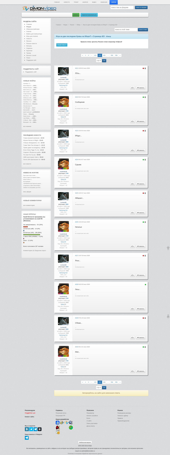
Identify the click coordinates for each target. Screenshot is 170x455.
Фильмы (29, 46)
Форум (113, 2)
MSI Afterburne (27, 104)
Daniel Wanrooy (27, 99)
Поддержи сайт (31, 60)
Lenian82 (63, 77)
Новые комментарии (32, 200)
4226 (76, 222)
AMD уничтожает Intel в (31, 157)
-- (91, 55)
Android (85, 2)
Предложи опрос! (40, 250)
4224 (76, 159)
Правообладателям (123, 421)
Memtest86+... (27, 110)
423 (100, 55)
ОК (104, 60)
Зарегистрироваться (89, 15)
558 (112, 55)
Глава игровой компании (31, 138)
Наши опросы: (29, 214)
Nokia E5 (63, 117)
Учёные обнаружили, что (31, 143)
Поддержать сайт (31, 69)
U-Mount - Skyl (27, 120)
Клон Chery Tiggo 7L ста (31, 150)
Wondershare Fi (27, 106)
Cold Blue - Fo (27, 101)
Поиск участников (92, 423)
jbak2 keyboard (27, 112)
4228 (76, 284)
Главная (57, 2)
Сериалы (29, 48)
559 (116, 55)
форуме (35, 173)
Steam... (25, 114)
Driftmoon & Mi (27, 97)
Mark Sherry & (27, 89)
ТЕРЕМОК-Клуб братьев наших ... (32, 183)
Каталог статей (31, 55)
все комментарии (29, 205)
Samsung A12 (63, 85)
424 (104, 55)
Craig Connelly (27, 93)
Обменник (104, 2)
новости (37, 135)
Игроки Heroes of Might (30, 140)
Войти (76, 15)
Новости (67, 2)
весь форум (27, 192)
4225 (76, 193)
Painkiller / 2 (26, 83)
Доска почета (91, 426)
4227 (76, 255)
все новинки (27, 126)
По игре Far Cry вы (29, 155)
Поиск (28, 58)
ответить (140, 88)
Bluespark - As (27, 122)
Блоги (88, 418)
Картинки (29, 50)
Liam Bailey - (27, 118)
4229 (76, 318)
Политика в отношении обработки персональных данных (85, 453)
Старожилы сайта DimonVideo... (32, 185)
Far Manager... (27, 108)
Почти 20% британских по (31, 159)
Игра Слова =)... (27, 179)
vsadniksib (63, 109)
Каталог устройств (92, 415)
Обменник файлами (32, 29)
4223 (76, 130)
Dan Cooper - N (27, 91)
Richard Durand (27, 87)
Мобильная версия (85, 442)
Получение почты (61, 413)
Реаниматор (90, 413)
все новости (27, 164)
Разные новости (31, 43)
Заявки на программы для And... (32, 187)
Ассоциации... (27, 181)
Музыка (28, 41)
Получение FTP (60, 415)
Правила (120, 418)
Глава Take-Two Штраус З (31, 145)
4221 (76, 68)
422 (95, 55)
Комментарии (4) (28, 250)
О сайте (89, 421)
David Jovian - (27, 116)
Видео (94, 2)
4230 (76, 347)
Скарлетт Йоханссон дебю (32, 152)
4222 (76, 97)
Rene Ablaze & (27, 85)
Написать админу (123, 415)
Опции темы (61, 45)
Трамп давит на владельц (31, 147)
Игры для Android (32, 36)
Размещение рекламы (124, 413)
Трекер (76, 2)
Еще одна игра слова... (29, 175)
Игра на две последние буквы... (32, 177)
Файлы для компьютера (34, 34)
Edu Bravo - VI (27, 95)
